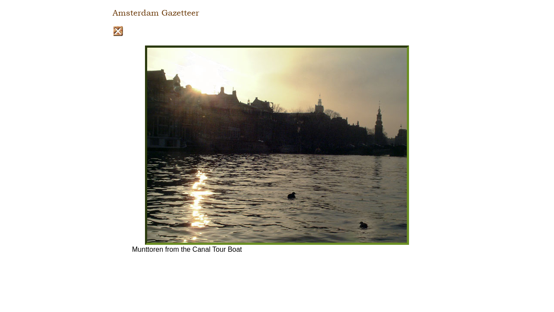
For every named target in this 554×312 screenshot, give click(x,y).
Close (118, 31)
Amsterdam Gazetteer (156, 13)
